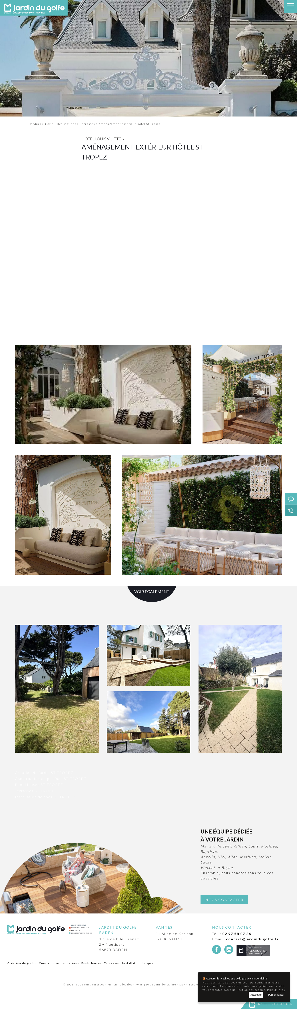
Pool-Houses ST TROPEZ (39, 784)
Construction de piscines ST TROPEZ (50, 778)
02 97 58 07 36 (236, 933)
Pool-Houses (91, 963)
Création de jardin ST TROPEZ (44, 772)
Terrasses (112, 963)
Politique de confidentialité (156, 984)
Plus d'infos (276, 989)
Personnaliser (276, 994)
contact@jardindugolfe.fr (252, 939)
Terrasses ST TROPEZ (36, 791)
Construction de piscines (59, 963)
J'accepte (255, 994)
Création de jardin (22, 963)
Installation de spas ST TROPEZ (45, 797)
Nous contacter (275, 1004)
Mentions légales (120, 984)
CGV (182, 984)
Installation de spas (138, 963)
